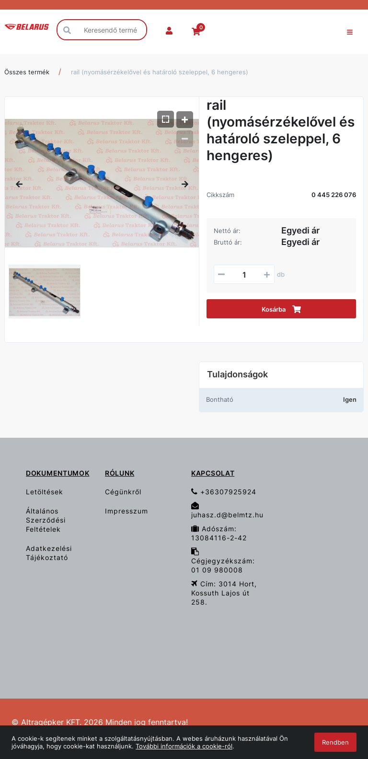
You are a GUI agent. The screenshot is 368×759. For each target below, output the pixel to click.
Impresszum (126, 511)
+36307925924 (223, 492)
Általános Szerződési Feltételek (46, 520)
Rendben (335, 742)
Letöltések (44, 492)
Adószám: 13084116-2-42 (219, 533)
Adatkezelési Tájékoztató (49, 552)
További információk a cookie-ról (184, 746)
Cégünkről (123, 492)
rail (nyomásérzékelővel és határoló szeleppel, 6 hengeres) (159, 72)
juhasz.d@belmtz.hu (227, 510)
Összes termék (26, 72)
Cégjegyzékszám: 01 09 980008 (223, 561)
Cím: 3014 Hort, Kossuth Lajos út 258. (224, 593)
